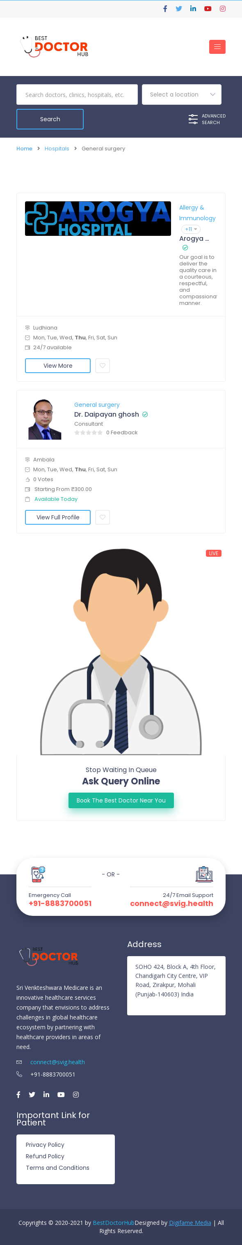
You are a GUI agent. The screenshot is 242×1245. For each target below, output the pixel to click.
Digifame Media (190, 1223)
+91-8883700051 (60, 903)
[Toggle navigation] (217, 47)
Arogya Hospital (194, 238)
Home (24, 148)
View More (58, 365)
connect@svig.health (171, 903)
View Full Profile (58, 517)
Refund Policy (45, 1156)
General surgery (97, 404)
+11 (191, 228)
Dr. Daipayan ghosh (106, 414)
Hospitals (57, 148)
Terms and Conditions (57, 1168)
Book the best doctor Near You (121, 800)
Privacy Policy (45, 1145)
